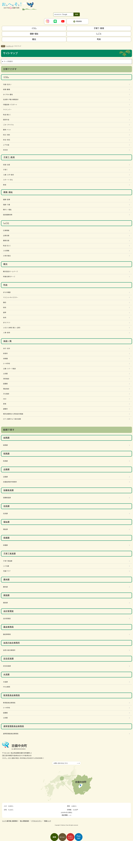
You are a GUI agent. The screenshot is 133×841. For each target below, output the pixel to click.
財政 (4, 307)
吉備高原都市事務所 (10, 482)
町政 (5, 285)
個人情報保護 (24, 821)
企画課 (6, 469)
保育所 (5, 353)
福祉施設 (6, 389)
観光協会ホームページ (10, 271)
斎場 (4, 404)
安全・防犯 (6, 140)
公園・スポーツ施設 (9, 368)
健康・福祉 (8, 192)
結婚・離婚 (6, 89)
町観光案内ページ (9, 276)
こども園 (6, 566)
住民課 (6, 506)
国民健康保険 (7, 215)
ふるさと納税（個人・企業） (12, 327)
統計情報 (65, 815)
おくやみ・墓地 (8, 94)
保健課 (6, 538)
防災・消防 (6, 135)
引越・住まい (7, 84)
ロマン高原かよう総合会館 (12, 419)
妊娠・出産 (6, 165)
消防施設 (6, 379)
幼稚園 (5, 358)
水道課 (6, 674)
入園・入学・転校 (8, 175)
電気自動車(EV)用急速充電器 (13, 414)
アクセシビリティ (36, 821)
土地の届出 (7, 256)
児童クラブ (6, 571)
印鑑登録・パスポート (10, 104)
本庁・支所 (6, 348)
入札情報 (6, 250)
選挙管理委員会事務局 (13, 726)
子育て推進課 (9, 554)
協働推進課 (8, 490)
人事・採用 (6, 332)
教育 (4, 185)
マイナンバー (7, 109)
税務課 (6, 454)
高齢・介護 (6, 205)
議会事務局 (8, 627)
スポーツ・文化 (8, 180)
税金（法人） (7, 245)
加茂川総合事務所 (11, 643)
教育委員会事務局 (11, 695)
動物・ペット (7, 130)
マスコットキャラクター (10, 297)
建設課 (6, 595)
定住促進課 (8, 659)
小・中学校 (6, 363)
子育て (5, 170)
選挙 (4, 312)
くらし (6, 77)
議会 (4, 302)
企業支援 (6, 235)
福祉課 (6, 522)
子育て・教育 (9, 157)
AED (4, 399)
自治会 (5, 150)
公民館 (5, 373)
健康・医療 (6, 199)
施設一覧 (7, 341)
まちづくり (6, 322)
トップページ (9, 46)
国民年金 (6, 119)
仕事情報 (6, 230)
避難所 (5, 409)
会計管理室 (8, 611)
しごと (6, 223)
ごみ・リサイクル (8, 125)
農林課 (6, 580)
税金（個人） (7, 115)
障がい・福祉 (7, 209)
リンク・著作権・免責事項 (10, 821)
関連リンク (47, 821)
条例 (4, 317)
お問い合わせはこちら (61, 763)
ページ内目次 (8, 61)
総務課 (6, 438)
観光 (5, 264)
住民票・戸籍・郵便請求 (10, 99)
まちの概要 (7, 292)
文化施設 (6, 394)
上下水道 (6, 145)
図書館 (5, 384)
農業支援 (6, 240)
